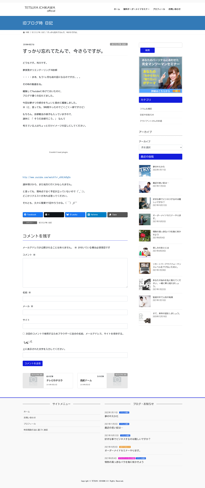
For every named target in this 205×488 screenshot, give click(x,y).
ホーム (27, 412)
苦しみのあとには (161, 248)
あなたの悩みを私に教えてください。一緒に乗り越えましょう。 (167, 283)
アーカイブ (144, 141)
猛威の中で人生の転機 (163, 297)
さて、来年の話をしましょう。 (167, 313)
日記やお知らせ (147, 115)
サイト (26, 320)
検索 (147, 50)
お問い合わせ (30, 418)
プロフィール (30, 424)
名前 (27, 292)
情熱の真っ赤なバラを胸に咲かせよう (124, 462)
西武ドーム (86, 380)
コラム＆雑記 (146, 109)
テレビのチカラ (54, 380)
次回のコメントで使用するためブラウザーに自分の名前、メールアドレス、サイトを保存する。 (75, 334)
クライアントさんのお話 (151, 121)
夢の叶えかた (159, 167)
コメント (29, 255)
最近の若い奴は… (161, 183)
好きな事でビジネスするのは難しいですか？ (128, 439)
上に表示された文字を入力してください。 (44, 349)
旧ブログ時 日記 (119, 44)
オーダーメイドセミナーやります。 (123, 450)
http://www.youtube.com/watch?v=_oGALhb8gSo (47, 177)
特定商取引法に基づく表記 (36, 430)
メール (28, 306)
